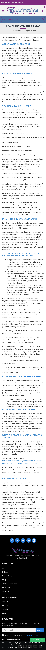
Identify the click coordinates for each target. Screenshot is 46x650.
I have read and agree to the (20, 635)
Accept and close (38, 639)
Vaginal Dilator (31, 376)
